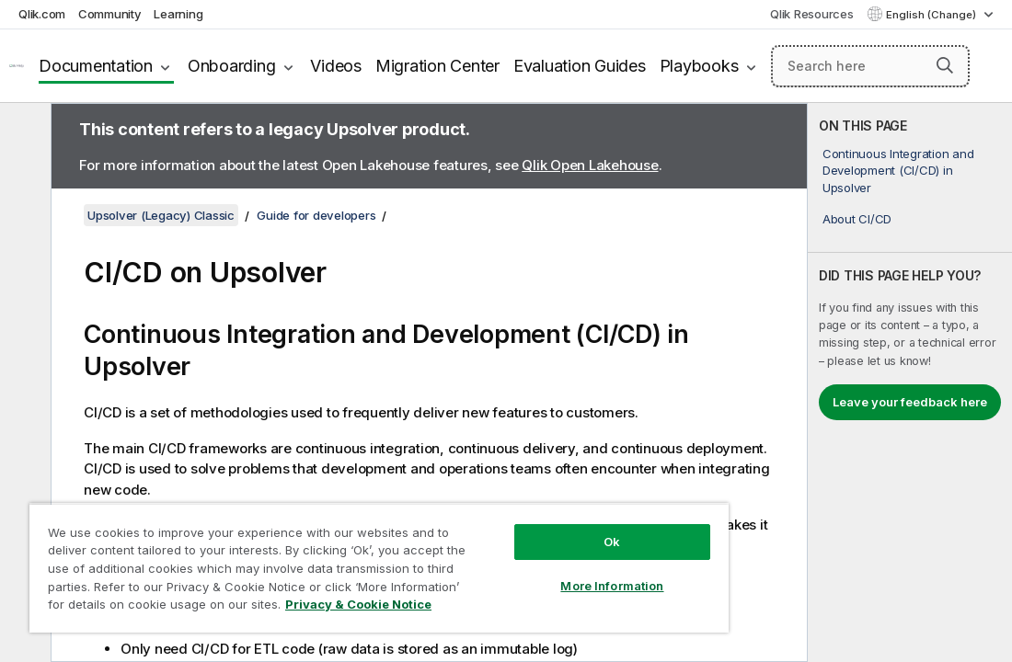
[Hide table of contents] (23, 131)
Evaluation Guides (579, 65)
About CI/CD (856, 218)
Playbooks (699, 65)
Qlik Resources (812, 13)
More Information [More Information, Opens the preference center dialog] (517, 553)
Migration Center (437, 65)
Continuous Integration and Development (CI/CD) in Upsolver (898, 170)
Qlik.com (41, 13)
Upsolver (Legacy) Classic (161, 215)
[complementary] (910, 382)
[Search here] (870, 66)
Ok (517, 509)
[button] (945, 65)
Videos (336, 65)
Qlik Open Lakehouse (590, 165)
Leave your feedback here (910, 401)
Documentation (96, 65)
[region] (322, 552)
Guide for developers (316, 215)
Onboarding (232, 65)
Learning (178, 13)
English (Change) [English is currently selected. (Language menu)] (932, 14)
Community (110, 13)
